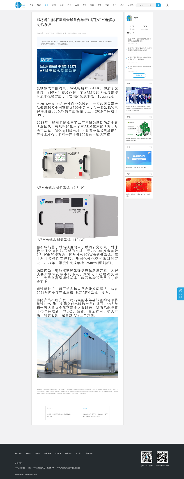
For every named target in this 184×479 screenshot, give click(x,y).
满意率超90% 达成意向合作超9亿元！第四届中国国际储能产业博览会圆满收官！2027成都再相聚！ (138, 108)
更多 (150, 83)
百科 (114, 5)
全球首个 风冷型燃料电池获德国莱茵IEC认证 (59, 415)
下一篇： (85, 408)
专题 (107, 5)
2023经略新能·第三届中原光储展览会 (68, 468)
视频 (92, 5)
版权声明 (47, 453)
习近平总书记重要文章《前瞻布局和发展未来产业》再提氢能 (139, 58)
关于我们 (89, 453)
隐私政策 (58, 453)
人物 (77, 5)
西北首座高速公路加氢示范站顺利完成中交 (139, 67)
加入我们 (79, 453)
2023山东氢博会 (20, 468)
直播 (84, 5)
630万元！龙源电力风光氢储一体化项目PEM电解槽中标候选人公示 (140, 49)
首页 (31, 5)
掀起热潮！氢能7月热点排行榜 (136, 167)
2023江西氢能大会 (39, 468)
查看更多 (139, 75)
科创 (69, 5)
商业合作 (68, 453)
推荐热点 (18, 453)
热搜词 (28, 453)
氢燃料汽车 (50, 468)
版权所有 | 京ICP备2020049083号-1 (26, 474)
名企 (122, 5)
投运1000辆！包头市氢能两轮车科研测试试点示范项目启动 (139, 40)
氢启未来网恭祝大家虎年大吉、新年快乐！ (138, 195)
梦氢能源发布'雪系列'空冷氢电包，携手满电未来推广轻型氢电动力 (95, 415)
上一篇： (50, 408)
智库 (99, 5)
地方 (54, 5)
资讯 (46, 5)
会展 (62, 5)
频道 (39, 5)
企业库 (131, 5)
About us (37, 453)
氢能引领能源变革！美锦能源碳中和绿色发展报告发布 (138, 139)
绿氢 (29, 468)
